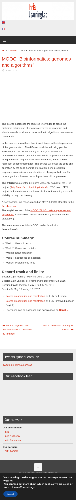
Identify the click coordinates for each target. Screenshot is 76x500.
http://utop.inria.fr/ (37, 187)
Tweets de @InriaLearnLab (17, 365)
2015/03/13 (11, 70)
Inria (7, 431)
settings (30, 487)
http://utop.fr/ (18, 187)
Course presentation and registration (25, 296)
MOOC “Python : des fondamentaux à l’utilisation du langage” (17, 329)
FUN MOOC (11, 451)
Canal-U (63, 310)
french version (9, 206)
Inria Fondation (13, 440)
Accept (10, 494)
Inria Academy (12, 436)
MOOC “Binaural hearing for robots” (58, 327)
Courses (13, 50)
